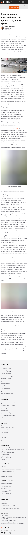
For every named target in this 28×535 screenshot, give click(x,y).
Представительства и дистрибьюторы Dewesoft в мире (12, 449)
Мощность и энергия (5, 439)
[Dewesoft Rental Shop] (16, 2)
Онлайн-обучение (4, 515)
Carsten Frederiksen (10, 26)
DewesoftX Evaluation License (7, 452)
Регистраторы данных (5, 381)
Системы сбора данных (6, 368)
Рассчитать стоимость (14, 7)
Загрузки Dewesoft (5, 451)
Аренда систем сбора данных (7, 393)
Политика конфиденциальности (7, 471)
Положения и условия (5, 474)
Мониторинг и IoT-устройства (7, 385)
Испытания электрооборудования (8, 415)
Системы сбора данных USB (7, 370)
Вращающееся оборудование (7, 412)
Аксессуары (3, 391)
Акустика (3, 417)
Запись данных (4, 403)
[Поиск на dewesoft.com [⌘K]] (19, 2)
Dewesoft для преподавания (7, 507)
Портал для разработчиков (6, 456)
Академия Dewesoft (5, 502)
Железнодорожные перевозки (7, 440)
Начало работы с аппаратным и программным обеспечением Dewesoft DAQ (13, 518)
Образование (3, 430)
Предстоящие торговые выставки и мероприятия (11, 469)
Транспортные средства (6, 407)
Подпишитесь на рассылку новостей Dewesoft (11, 495)
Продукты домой (4, 366)
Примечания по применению (7, 485)
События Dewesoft (5, 491)
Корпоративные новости (6, 488)
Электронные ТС (4, 432)
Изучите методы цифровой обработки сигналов (11, 522)
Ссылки (2, 468)
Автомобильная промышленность (8, 427)
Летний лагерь (4, 503)
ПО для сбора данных (5, 386)
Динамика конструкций (6, 413)
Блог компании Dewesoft (6, 483)
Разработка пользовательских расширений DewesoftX (12, 523)
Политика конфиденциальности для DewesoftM (11, 473)
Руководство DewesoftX (6, 457)
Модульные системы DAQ (6, 378)
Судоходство (3, 437)
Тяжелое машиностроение (6, 434)
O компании (3, 466)
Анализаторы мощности (6, 383)
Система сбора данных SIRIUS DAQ (9, 128)
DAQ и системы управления (7, 380)
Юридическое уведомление (6, 476)
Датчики (3, 390)
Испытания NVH (4, 408)
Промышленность (5, 435)
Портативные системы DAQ (7, 376)
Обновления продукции (6, 493)
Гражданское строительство (7, 429)
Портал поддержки (5, 454)
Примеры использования (5, 5)
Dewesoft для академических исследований (10, 508)
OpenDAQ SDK (4, 459)
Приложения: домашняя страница (8, 402)
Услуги (2, 395)
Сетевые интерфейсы (5, 388)
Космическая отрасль (5, 425)
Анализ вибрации (4, 410)
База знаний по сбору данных (7, 490)
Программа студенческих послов (8, 505)
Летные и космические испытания (8, 405)
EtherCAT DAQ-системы (6, 373)
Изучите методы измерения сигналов (8, 520)
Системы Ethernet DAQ (6, 371)
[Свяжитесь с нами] (13, 2)
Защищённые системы (5, 375)
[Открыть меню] (25, 2)
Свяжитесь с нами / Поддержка (7, 447)
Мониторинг (3, 418)
